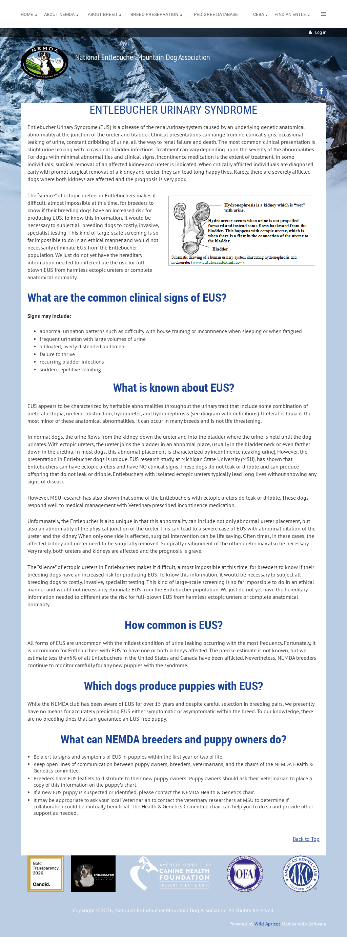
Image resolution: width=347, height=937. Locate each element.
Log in (320, 32)
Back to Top (306, 838)
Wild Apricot (267, 924)
